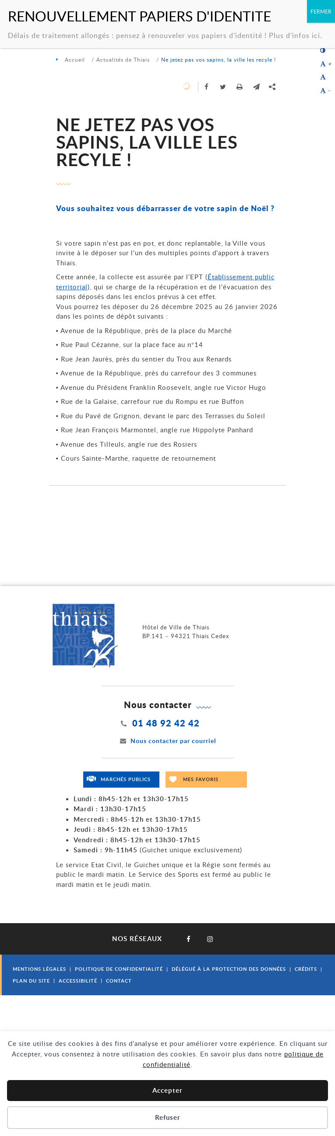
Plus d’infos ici (294, 35)
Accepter (167, 1090)
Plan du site (31, 980)
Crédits (306, 969)
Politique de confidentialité (119, 969)
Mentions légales (39, 969)
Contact (119, 980)
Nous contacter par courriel (167, 740)
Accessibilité (78, 980)
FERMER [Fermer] (320, 11)
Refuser (167, 1117)
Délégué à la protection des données (229, 969)
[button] (256, 87)
